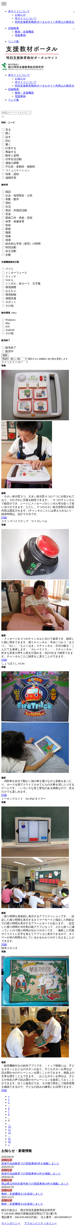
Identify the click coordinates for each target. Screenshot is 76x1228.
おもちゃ (10, 290)
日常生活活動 (13, 159)
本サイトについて (19, 11)
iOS (7, 326)
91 (9, 1138)
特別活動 (10, 247)
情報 (8, 236)
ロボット (10, 302)
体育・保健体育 (14, 221)
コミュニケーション (17, 170)
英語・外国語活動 (16, 210)
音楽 (8, 214)
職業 (8, 232)
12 (9, 1132)
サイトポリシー (11, 1223)
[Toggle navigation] (3, 3)
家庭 (8, 228)
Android (9, 329)
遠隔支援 (10, 298)
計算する (10, 148)
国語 (8, 191)
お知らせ (20, 14)
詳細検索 (13, 28)
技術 (8, 225)
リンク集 (13, 41)
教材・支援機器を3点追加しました (22, 1193)
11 (9, 1129)
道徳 (8, 240)
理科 (8, 202)
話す (8, 137)
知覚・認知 (12, 174)
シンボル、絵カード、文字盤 (23, 283)
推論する (10, 151)
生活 (8, 206)
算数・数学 (12, 199)
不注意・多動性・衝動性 (20, 166)
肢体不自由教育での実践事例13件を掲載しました (31, 1173)
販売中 (9, 351)
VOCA (9, 280)
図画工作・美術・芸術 (18, 217)
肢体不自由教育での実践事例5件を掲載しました (30, 1163)
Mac (7, 323)
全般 (8, 254)
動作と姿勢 (12, 155)
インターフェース (16, 272)
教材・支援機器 (24, 31)
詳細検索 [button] (13, 89)
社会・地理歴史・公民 (18, 195)
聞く (8, 133)
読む (8, 140)
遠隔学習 (10, 177)
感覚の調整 (12, 162)
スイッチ (10, 276)
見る (8, 129)
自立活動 (10, 251)
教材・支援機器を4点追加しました (22, 1203)
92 (9, 1141)
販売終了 (10, 347)
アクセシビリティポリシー (40, 1223)
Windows (10, 319)
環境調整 (10, 287)
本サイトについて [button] (19, 75)
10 (9, 1126)
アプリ (9, 269)
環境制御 (10, 294)
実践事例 (20, 35)
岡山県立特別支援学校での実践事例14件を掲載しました (35, 1183)
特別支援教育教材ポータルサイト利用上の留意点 (44, 22)
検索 (5, 355)
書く (8, 144)
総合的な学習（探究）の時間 (23, 243)
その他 (9, 305)
